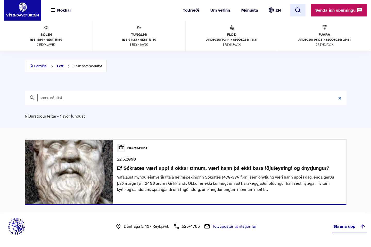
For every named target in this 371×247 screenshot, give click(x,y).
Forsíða (40, 66)
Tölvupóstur (234, 226)
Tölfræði (191, 10)
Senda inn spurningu (338, 10)
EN (278, 10)
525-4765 (191, 226)
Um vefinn (220, 10)
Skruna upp (349, 226)
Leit (60, 66)
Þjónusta (249, 10)
